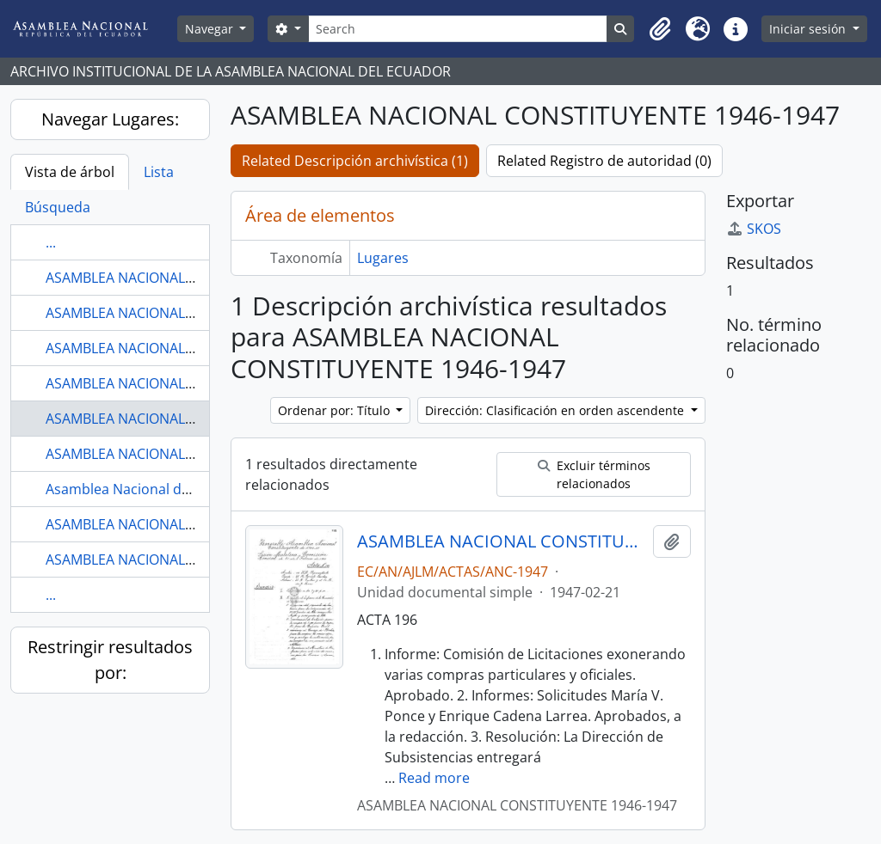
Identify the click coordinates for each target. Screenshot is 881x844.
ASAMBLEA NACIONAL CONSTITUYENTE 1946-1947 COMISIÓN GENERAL (502, 541)
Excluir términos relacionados (594, 474)
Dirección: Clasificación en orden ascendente (556, 410)
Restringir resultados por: (110, 659)
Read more (434, 777)
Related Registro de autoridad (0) (604, 160)
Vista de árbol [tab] (69, 171)
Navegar (211, 29)
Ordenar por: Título (335, 410)
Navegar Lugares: (110, 119)
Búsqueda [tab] (57, 207)
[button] (660, 29)
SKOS (753, 228)
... (51, 242)
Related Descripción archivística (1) (355, 160)
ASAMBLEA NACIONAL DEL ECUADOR (163, 524)
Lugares (383, 257)
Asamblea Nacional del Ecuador (148, 489)
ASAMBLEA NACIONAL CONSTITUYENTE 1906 (188, 277)
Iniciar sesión (809, 29)
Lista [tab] (159, 171)
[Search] (458, 28)
